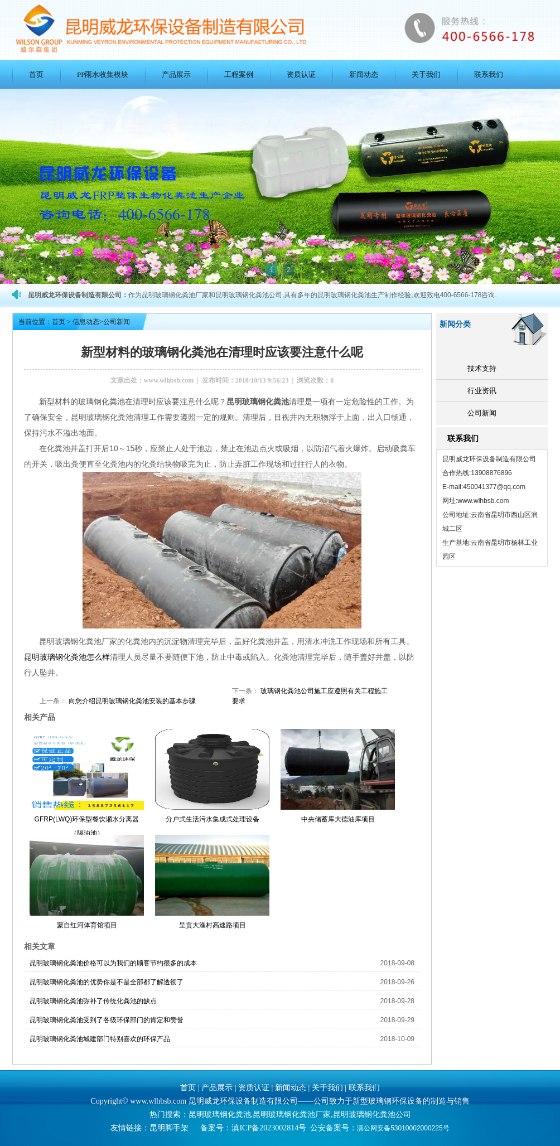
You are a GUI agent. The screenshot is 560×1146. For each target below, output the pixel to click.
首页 (36, 74)
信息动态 (86, 322)
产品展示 (176, 74)
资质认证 (301, 74)
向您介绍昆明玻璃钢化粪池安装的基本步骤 (130, 701)
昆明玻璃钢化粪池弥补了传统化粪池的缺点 (93, 1001)
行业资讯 (481, 390)
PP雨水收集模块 (102, 74)
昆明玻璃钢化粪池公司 (372, 1114)
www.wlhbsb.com (169, 380)
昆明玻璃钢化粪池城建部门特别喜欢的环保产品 (100, 1039)
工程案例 (238, 74)
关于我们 (426, 74)
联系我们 (488, 74)
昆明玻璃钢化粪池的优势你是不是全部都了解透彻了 (107, 982)
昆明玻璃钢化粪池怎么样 (67, 656)
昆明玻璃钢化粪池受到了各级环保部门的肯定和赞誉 (107, 1020)
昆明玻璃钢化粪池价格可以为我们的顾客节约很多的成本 (113, 963)
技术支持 (481, 368)
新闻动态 (363, 74)
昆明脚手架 (169, 1128)
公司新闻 (481, 413)
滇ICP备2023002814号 (268, 1128)
